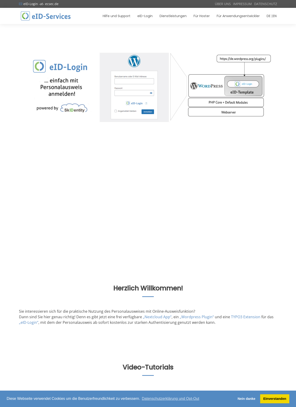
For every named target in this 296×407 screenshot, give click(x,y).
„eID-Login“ (28, 322)
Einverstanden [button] (274, 399)
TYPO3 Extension (245, 316)
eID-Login (145, 16)
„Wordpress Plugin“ (197, 316)
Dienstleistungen (173, 16)
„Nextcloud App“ (157, 316)
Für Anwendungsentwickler (238, 16)
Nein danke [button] (247, 399)
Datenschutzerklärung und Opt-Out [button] (170, 399)
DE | (269, 16)
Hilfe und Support (116, 16)
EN (275, 16)
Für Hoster (202, 16)
